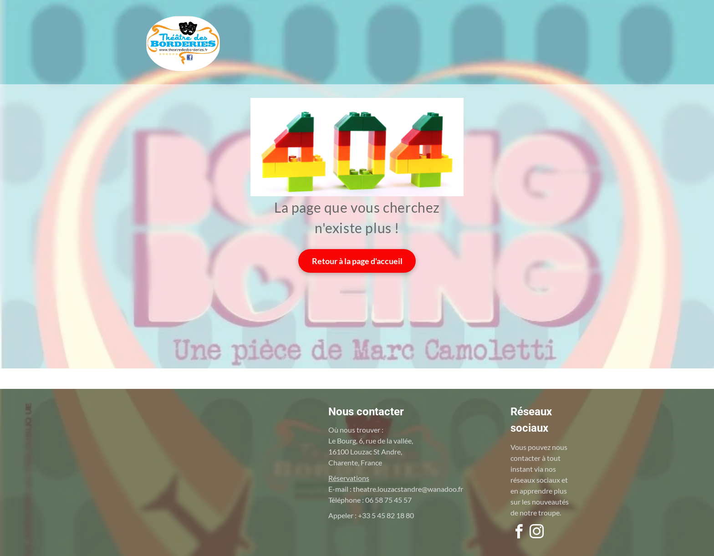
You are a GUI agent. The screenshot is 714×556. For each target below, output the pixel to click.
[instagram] (536, 533)
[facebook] (518, 533)
